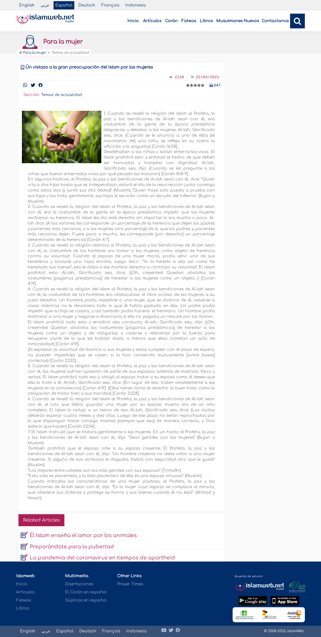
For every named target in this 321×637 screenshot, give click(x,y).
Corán (171, 21)
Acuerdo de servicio (248, 576)
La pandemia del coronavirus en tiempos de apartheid (102, 558)
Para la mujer (50, 42)
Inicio (133, 21)
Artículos (152, 21)
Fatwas (188, 21)
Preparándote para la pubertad (72, 547)
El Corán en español (86, 592)
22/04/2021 (207, 77)
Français (110, 5)
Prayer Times (130, 584)
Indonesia (135, 5)
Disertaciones (79, 584)
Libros (206, 21)
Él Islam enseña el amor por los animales (83, 535)
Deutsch (86, 5)
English (27, 5)
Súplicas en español (86, 600)
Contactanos (275, 21)
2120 (179, 77)
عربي (45, 5)
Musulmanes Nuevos (237, 21)
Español (63, 5)
